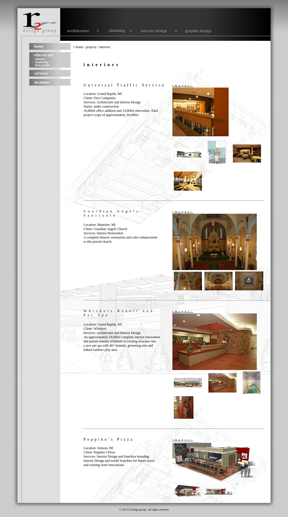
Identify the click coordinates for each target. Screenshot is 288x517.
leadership (41, 62)
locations (42, 82)
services (41, 73)
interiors (102, 64)
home (38, 46)
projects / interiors (98, 47)
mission (40, 59)
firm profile (42, 65)
